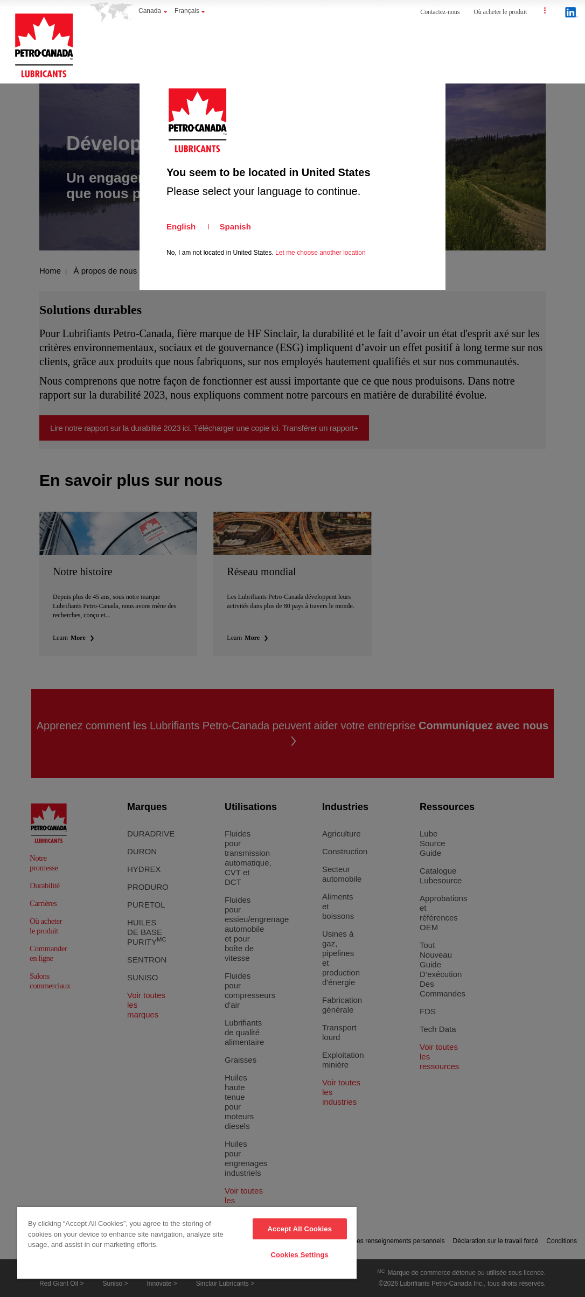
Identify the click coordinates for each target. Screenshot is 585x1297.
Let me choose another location (320, 252)
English (181, 226)
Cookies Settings (299, 1255)
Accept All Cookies (299, 1229)
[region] (187, 1243)
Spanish (235, 226)
